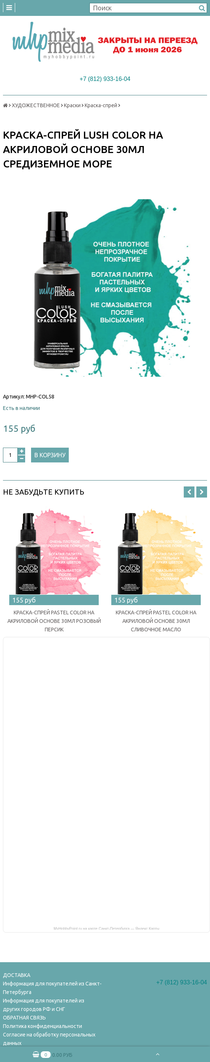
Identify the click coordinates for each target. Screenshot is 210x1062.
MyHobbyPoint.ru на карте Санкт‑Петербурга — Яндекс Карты (106, 928)
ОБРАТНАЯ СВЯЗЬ (24, 1018)
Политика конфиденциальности (42, 1026)
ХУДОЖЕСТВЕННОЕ (36, 105)
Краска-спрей (101, 105)
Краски (72, 105)
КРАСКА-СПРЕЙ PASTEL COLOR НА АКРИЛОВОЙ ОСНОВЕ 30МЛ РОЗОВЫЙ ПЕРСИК (54, 621)
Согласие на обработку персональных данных (49, 1039)
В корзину (49, 455)
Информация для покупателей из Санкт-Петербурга (52, 988)
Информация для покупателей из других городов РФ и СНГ (43, 1005)
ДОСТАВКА (16, 975)
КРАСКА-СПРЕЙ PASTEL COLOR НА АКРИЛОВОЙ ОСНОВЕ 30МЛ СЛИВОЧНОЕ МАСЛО (156, 621)
